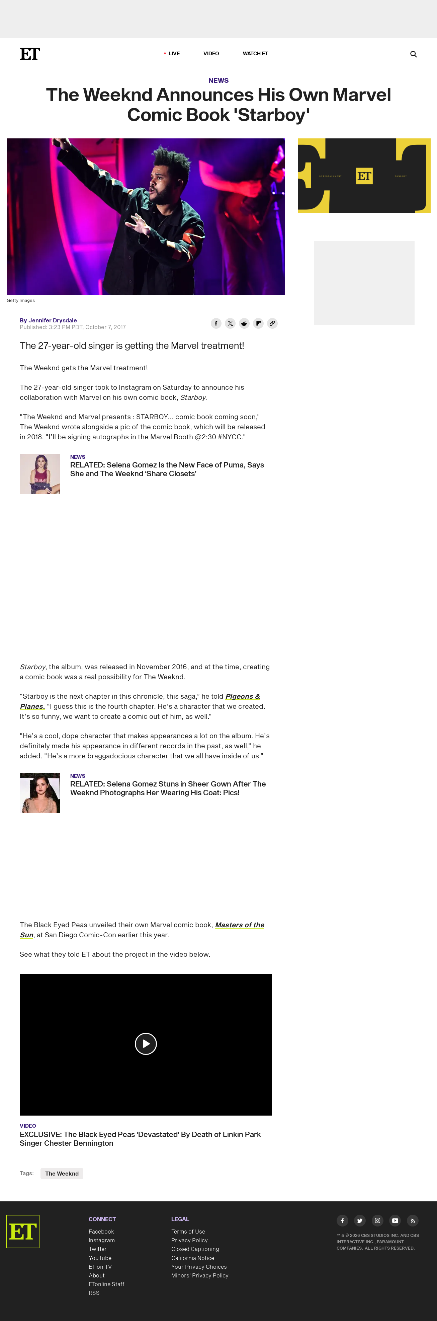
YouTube (100, 1258)
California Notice (192, 1258)
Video (211, 54)
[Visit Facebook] (342, 1222)
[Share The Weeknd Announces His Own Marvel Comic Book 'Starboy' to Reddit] (244, 324)
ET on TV (100, 1267)
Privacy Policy (189, 1241)
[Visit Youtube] (395, 1222)
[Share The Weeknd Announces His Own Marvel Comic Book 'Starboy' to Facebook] (216, 324)
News (218, 81)
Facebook (101, 1232)
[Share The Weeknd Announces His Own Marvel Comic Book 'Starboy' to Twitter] (230, 324)
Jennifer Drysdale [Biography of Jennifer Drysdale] (52, 321)
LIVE (174, 54)
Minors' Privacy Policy (200, 1276)
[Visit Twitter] (360, 1222)
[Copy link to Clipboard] (272, 324)
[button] (146, 1044)
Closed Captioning (195, 1249)
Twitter (98, 1249)
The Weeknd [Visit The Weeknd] (62, 1174)
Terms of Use (188, 1232)
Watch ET (256, 54)
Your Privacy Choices (199, 1267)
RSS (94, 1293)
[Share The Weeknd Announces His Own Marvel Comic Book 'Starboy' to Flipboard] (258, 324)
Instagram (102, 1241)
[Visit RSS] (413, 1222)
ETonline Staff (106, 1284)
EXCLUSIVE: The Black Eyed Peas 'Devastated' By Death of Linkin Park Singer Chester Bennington (140, 1139)
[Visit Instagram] (377, 1222)
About (97, 1276)
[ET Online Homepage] (30, 54)
